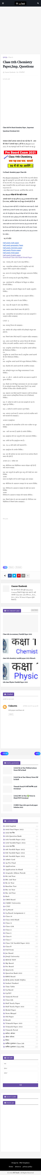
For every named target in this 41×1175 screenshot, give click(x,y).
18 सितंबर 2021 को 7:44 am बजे (30, 706)
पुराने (37, 753)
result (22, 1020)
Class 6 (22, 937)
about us (18, 1166)
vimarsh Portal (22, 1030)
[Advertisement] (20, 30)
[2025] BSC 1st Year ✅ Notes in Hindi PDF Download (24, 797)
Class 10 (22, 917)
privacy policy (27, 1166)
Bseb (22, 897)
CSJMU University (22, 903)
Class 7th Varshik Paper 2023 (22, 943)
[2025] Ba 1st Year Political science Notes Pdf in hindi (25, 769)
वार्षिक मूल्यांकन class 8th (22, 1047)
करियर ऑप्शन (22, 1034)
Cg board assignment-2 (22, 913)
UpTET (22, 994)
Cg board (22, 910)
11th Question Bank (22, 836)
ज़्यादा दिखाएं (34, 610)
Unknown (12, 706)
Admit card (22, 860)
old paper (22, 1017)
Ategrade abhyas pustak (22, 873)
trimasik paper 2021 (22, 1024)
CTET (22, 907)
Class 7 (22, 940)
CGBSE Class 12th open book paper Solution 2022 (26, 806)
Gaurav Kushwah (19, 586)
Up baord (22, 990)
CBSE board (22, 900)
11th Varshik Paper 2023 (22, 840)
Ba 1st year (22, 883)
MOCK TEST (22, 960)
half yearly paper (22, 1004)
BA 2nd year (22, 876)
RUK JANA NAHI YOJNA (22, 980)
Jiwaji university (22, 957)
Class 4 (22, 930)
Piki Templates (24, 1163)
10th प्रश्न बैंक (22, 833)
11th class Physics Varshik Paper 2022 (15, 682)
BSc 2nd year (22, 880)
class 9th (22, 1000)
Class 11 (10, 57)
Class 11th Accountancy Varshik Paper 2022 (17, 634)
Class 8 (22, 947)
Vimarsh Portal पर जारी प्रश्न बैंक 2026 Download (25, 788)
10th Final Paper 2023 (22, 830)
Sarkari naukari (22, 983)
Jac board (22, 953)
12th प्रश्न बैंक (22, 846)
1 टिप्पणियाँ (21, 72)
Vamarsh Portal (22, 997)
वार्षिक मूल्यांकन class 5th (22, 1044)
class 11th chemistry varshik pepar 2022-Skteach (19, 658)
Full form (22, 950)
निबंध (22, 1040)
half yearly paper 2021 (22, 1007)
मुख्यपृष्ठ (5, 57)
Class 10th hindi (22, 920)
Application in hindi (22, 870)
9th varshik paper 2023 (22, 856)
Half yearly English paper (12, 255)
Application (22, 866)
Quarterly (22, 970)
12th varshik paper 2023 (22, 843)
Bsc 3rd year (22, 893)
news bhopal (22, 1014)
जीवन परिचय (22, 1037)
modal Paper (22, 1010)
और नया (5, 753)
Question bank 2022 (22, 973)
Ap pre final (22, 863)
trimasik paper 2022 (22, 1027)
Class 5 (22, 933)
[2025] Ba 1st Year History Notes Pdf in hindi (26, 778)
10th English (22, 826)
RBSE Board (22, 977)
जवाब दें (11, 714)
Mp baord (22, 963)
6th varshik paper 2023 (22, 853)
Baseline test (22, 887)
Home (11, 1166)
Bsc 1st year (22, 890)
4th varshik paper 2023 (22, 850)
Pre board (18, 567)
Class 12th (22, 927)
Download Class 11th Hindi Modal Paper (17, 257)
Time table (22, 987)
